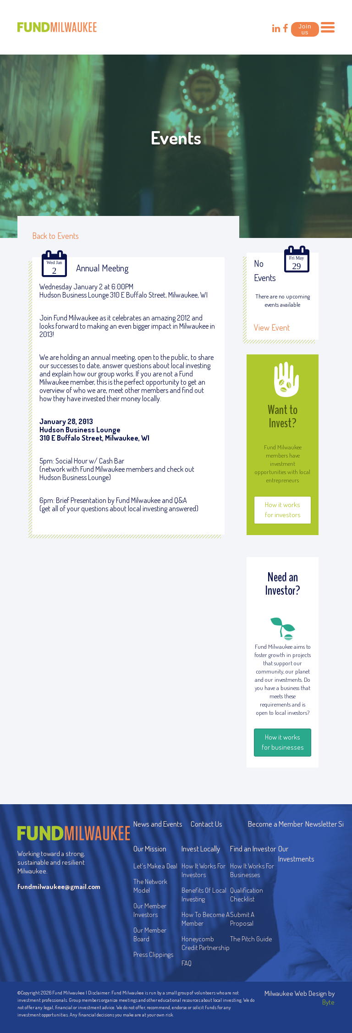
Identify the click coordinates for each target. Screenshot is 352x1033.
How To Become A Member (206, 919)
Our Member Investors (149, 910)
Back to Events (55, 236)
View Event (272, 327)
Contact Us (206, 824)
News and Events (157, 824)
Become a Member (275, 824)
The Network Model (150, 886)
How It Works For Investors (204, 870)
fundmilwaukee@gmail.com (57, 886)
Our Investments (296, 853)
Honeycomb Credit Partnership (206, 943)
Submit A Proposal (242, 919)
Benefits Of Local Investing (205, 894)
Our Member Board (149, 934)
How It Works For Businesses (252, 870)
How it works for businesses (283, 742)
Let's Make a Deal (155, 866)
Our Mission (149, 848)
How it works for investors (283, 509)
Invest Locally (201, 848)
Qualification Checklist (246, 894)
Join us (305, 29)
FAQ (187, 963)
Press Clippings (153, 954)
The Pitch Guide (251, 938)
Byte (328, 1002)
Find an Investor (253, 848)
